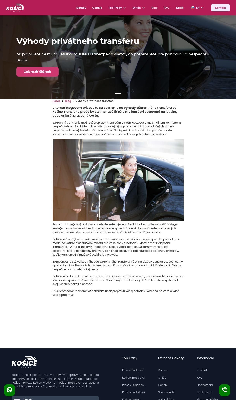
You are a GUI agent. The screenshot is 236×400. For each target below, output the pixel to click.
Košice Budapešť (133, 370)
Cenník (97, 8)
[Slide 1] (118, 93)
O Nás (162, 378)
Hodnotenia (205, 385)
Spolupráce (205, 392)
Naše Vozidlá (166, 392)
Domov (81, 8)
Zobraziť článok (37, 71)
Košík (179, 8)
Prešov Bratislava (133, 392)
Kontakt (202, 370)
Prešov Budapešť (133, 385)
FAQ (166, 8)
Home (57, 101)
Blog (155, 8)
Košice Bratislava (133, 378)
